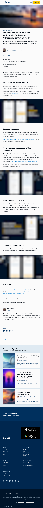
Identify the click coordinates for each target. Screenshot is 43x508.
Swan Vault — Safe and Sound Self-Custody (24, 401)
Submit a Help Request (28, 473)
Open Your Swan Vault (8, 61)
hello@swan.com (7, 481)
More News (6, 345)
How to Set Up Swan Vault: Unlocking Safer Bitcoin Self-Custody (24, 363)
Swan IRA (5, 457)
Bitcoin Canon (26, 461)
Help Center (26, 471)
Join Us (4, 474)
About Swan (5, 470)
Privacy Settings (20, 501)
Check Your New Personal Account (10, 59)
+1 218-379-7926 (6, 482)
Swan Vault (5, 460)
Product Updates (7, 30)
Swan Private (6, 458)
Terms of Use (6, 501)
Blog (24, 458)
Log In (30, 2)
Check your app (24, 95)
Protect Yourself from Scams (9, 64)
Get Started (36, 2)
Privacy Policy (13, 501)
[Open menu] (3, 2)
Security (4, 473)
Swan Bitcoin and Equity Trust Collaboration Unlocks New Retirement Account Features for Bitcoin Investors (26, 382)
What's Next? (6, 68)
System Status (26, 470)
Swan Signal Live (27, 460)
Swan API (5, 461)
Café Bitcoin (26, 463)
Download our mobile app (30, 302)
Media (4, 471)
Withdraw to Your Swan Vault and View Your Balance (15, 63)
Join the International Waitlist (9, 66)
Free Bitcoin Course (27, 457)
